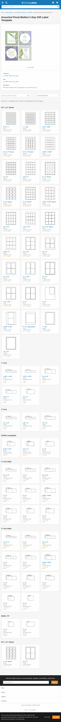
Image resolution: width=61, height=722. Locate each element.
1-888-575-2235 (36, 705)
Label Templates (9, 12)
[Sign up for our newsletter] (26, 682)
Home (2, 12)
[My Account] (53, 3)
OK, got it (56, 717)
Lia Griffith (29, 12)
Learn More (47, 717)
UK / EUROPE (32, 710)
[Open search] (58, 6)
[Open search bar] (6, 3)
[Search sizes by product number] (15, 95)
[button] (2, 3)
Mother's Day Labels (14, 75)
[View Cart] (57, 3)
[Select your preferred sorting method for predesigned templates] (48, 95)
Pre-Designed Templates (20, 12)
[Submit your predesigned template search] (28, 95)
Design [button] (3, 692)
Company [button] (3, 701)
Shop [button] (2, 688)
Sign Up (54, 682)
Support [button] (3, 696)
